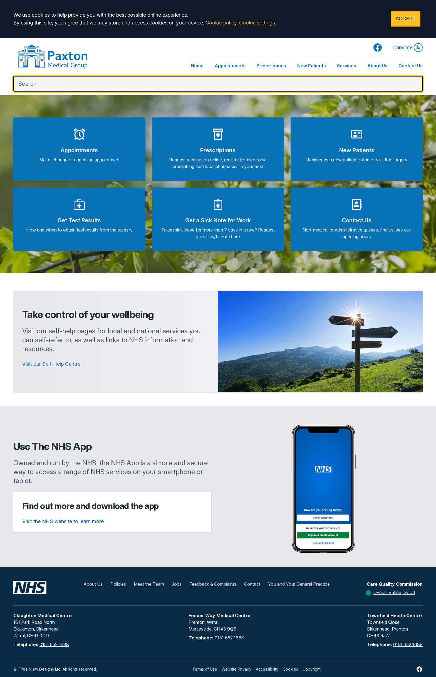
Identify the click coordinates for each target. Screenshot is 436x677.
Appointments (230, 65)
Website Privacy (236, 669)
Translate (407, 47)
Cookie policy (221, 23)
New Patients (311, 65)
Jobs (177, 584)
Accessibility (267, 669)
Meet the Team (149, 584)
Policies (118, 584)
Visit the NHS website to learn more (63, 521)
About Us (377, 65)
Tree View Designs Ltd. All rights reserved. (58, 669)
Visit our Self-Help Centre (51, 364)
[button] (79, 149)
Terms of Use (204, 669)
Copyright (312, 669)
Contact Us (410, 65)
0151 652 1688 (54, 644)
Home (197, 65)
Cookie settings (257, 23)
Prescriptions (271, 65)
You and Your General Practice (299, 584)
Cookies (290, 669)
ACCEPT (405, 18)
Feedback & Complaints (212, 584)
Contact (252, 584)
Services (346, 65)
